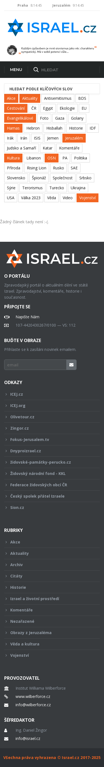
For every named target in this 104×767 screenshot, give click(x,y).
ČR (33, 108)
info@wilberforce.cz (33, 704)
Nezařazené (48, 621)
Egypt (48, 108)
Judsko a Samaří (21, 148)
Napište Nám (27, 316)
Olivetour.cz (48, 416)
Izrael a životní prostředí (48, 598)
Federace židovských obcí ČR (48, 484)
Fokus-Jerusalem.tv (48, 439)
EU (84, 108)
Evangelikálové (20, 118)
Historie (76, 128)
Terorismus (32, 187)
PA (64, 158)
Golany (77, 118)
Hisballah (54, 128)
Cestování (16, 108)
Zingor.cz (48, 428)
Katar (47, 148)
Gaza (59, 118)
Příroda (13, 167)
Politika (80, 158)
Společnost (63, 177)
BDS (82, 98)
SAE (74, 167)
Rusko (58, 167)
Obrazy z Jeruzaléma (48, 632)
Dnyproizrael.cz (48, 450)
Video (68, 197)
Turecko (56, 187)
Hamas (13, 128)
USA (10, 197)
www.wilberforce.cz (33, 696)
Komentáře (69, 148)
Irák (10, 138)
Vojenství (87, 197)
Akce (11, 98)
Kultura (13, 158)
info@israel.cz (28, 738)
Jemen (53, 138)
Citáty (48, 576)
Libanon (33, 158)
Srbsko (85, 177)
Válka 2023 (30, 197)
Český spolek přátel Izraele (48, 496)
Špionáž (39, 177)
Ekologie (67, 108)
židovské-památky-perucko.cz (48, 462)
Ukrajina (78, 187)
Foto (44, 118)
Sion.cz (48, 507)
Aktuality (29, 98)
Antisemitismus (58, 98)
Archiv (48, 564)
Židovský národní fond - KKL (48, 473)
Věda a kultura (48, 644)
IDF (93, 128)
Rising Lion (36, 167)
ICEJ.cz (48, 394)
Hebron (33, 128)
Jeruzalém (74, 138)
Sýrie (11, 187)
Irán (23, 138)
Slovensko (16, 177)
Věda (51, 197)
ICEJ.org (48, 405)
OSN (51, 158)
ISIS (37, 138)
